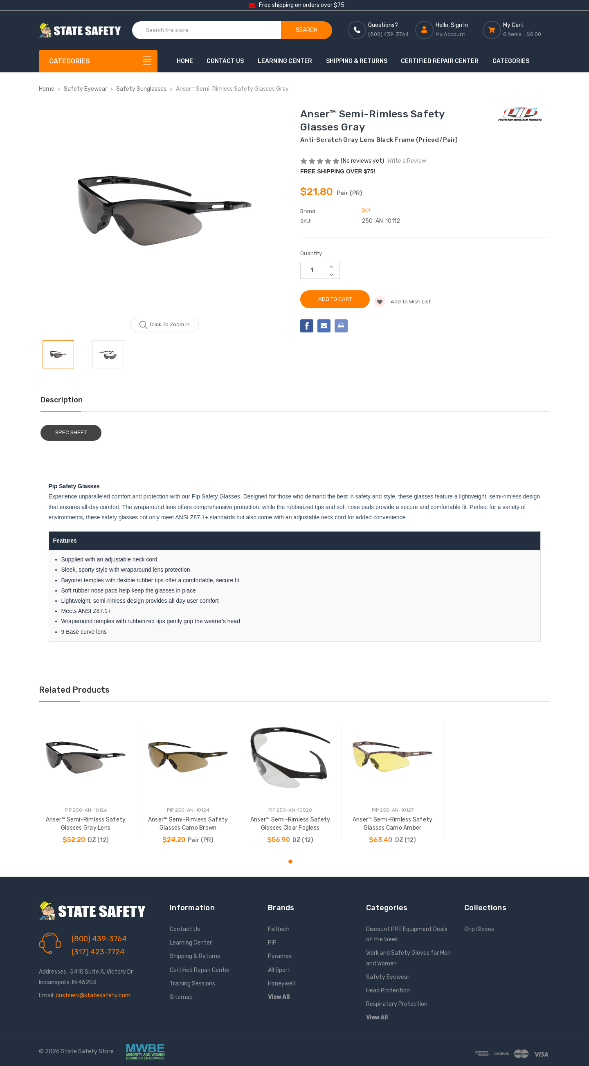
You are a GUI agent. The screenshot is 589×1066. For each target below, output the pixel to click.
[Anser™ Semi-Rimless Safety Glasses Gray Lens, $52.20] (86, 757)
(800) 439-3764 (99, 938)
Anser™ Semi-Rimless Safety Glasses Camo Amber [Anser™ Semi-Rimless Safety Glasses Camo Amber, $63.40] (393, 823)
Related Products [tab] (74, 690)
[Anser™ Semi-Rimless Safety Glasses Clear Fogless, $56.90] (290, 757)
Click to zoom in (164, 325)
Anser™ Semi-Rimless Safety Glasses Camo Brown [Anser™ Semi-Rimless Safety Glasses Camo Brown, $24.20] (188, 823)
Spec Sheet (71, 432)
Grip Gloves (479, 929)
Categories (510, 61)
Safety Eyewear (387, 977)
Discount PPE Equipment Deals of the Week (406, 934)
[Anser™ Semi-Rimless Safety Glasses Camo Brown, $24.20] (188, 757)
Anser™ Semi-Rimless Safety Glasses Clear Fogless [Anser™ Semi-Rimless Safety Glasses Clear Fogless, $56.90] (290, 823)
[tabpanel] (86, 781)
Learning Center (285, 61)
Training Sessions (192, 983)
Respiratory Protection (396, 1004)
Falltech (279, 929)
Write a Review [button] (406, 160)
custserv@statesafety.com (93, 995)
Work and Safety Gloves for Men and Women (408, 958)
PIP (272, 942)
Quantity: (311, 253)
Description (61, 399)
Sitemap (181, 997)
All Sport (279, 970)
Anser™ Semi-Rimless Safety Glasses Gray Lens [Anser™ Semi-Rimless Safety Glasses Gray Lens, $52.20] (86, 823)
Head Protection (388, 990)
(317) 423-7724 (98, 951)
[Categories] (98, 61)
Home (185, 61)
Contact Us (225, 61)
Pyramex (280, 956)
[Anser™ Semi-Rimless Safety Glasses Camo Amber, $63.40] (392, 757)
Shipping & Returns (356, 61)
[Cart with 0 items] (516, 30)
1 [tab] (290, 862)
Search (306, 30)
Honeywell (281, 983)
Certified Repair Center (440, 61)
